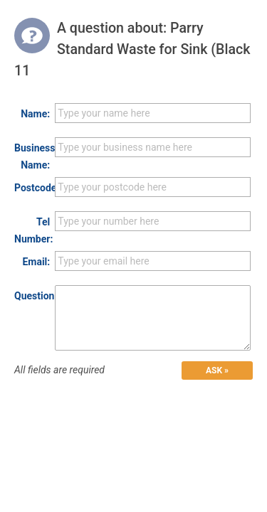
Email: (36, 261)
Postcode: (32, 187)
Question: (32, 296)
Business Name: (32, 156)
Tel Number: (32, 230)
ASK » (217, 370)
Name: (35, 113)
